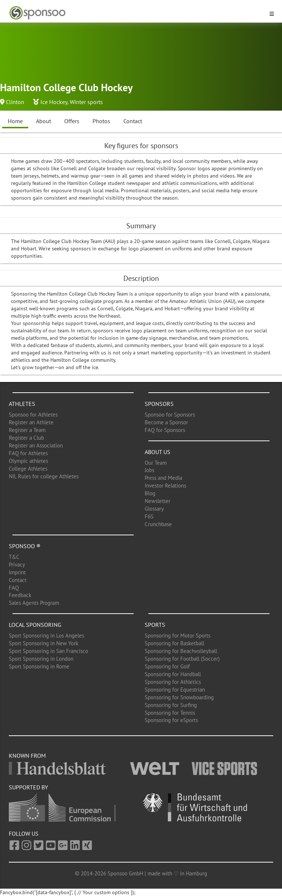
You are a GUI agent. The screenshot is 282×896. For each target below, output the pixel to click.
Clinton (15, 102)
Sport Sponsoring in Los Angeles (46, 635)
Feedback (20, 595)
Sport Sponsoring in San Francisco (48, 650)
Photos (101, 121)
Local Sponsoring (35, 624)
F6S (149, 516)
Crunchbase (158, 524)
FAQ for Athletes (28, 453)
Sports (155, 624)
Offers (71, 121)
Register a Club (26, 437)
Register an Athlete (31, 422)
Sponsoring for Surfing (171, 705)
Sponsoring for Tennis (170, 712)
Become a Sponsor (166, 422)
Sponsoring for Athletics (173, 681)
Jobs (149, 470)
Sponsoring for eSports (171, 720)
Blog (150, 493)
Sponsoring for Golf (167, 666)
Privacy (17, 564)
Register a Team (27, 429)
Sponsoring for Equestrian (175, 689)
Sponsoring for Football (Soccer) (182, 658)
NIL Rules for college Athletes (44, 476)
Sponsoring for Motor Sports (177, 635)
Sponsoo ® (24, 546)
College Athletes (28, 468)
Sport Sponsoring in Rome (39, 666)
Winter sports (86, 102)
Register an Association (36, 445)
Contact (132, 121)
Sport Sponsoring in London (41, 658)
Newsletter (157, 500)
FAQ (14, 587)
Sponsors (159, 403)
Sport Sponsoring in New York (43, 643)
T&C (14, 556)
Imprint (17, 572)
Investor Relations (165, 485)
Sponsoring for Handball (173, 674)
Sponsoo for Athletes (33, 414)
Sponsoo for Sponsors (170, 414)
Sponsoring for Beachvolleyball (181, 650)
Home (15, 121)
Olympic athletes (28, 460)
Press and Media (163, 477)
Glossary (154, 508)
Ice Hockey (53, 102)
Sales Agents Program (34, 602)
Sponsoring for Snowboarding (179, 697)
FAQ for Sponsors (165, 429)
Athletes (22, 403)
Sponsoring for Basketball (174, 643)
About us (157, 452)
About (43, 121)
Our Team (156, 462)
